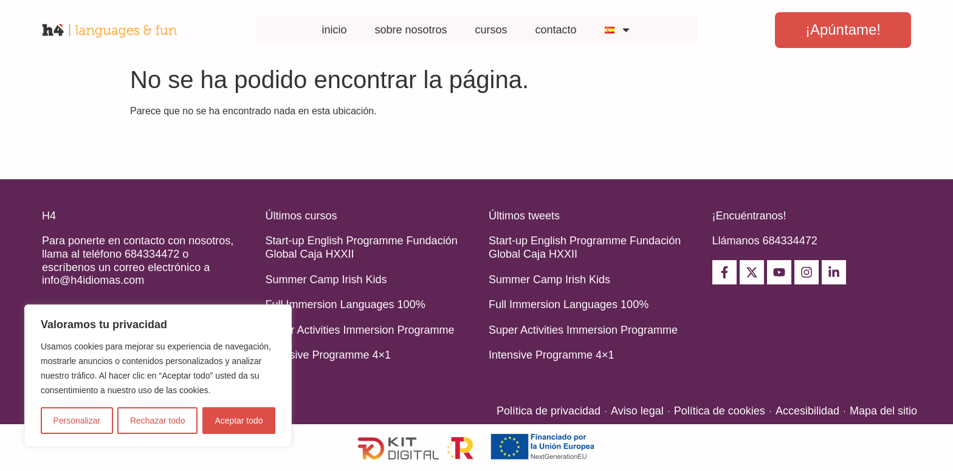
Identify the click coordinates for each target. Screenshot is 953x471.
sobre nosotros (410, 30)
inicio (334, 30)
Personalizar (76, 420)
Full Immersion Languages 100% (345, 304)
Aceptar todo (239, 420)
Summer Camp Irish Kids (326, 279)
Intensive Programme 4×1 (328, 355)
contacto (556, 30)
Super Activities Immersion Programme (360, 330)
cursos (491, 30)
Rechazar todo (157, 420)
